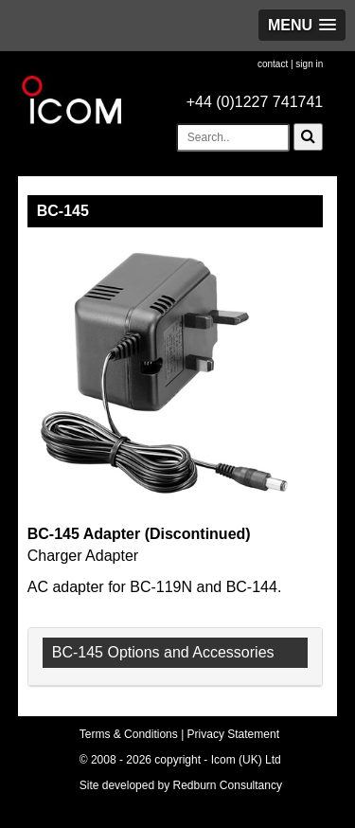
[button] (302, 25)
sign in (309, 64)
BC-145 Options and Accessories (163, 652)
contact (272, 64)
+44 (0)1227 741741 (255, 102)
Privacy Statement (233, 734)
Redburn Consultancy (227, 785)
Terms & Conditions (129, 734)
